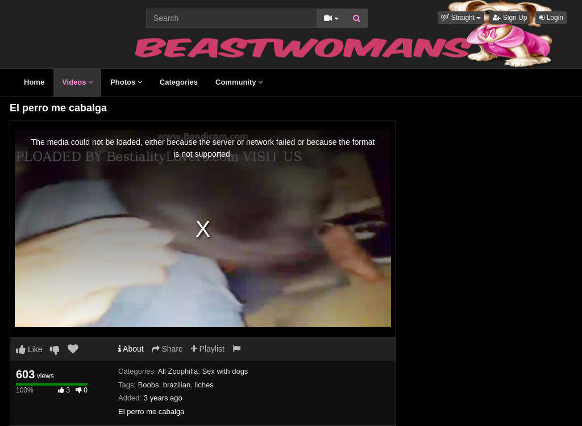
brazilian (176, 385)
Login (551, 18)
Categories (179, 82)
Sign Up (510, 18)
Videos (77, 82)
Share (167, 348)
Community (239, 82)
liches (203, 385)
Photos (126, 82)
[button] (461, 17)
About (131, 348)
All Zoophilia (177, 371)
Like (29, 349)
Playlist (208, 348)
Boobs (148, 385)
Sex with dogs (225, 371)
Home (34, 82)
